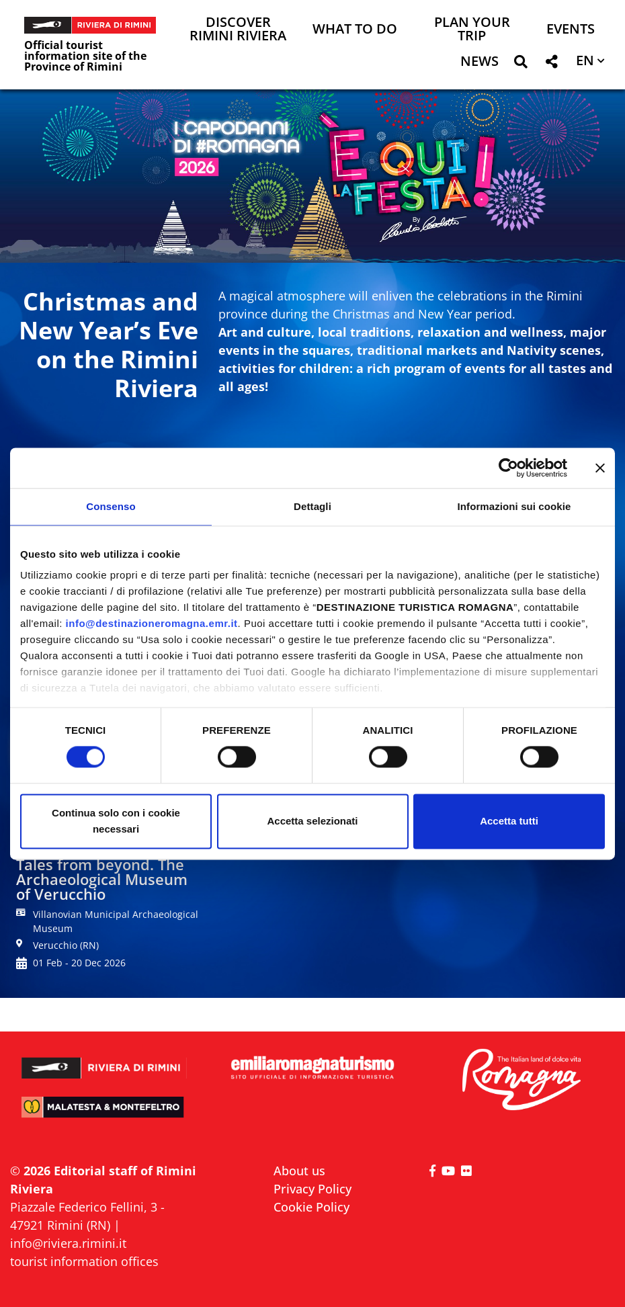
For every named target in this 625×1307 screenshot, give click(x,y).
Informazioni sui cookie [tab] (514, 506)
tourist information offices (84, 1261)
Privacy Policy (312, 1189)
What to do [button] (354, 30)
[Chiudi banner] (600, 467)
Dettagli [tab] (312, 506)
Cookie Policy (311, 1207)
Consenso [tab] (110, 506)
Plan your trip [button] (472, 29)
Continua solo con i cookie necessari (116, 821)
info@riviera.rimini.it (68, 1243)
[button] (520, 64)
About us (299, 1171)
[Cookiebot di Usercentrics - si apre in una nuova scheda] (508, 468)
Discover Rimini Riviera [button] (238, 29)
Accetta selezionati (312, 821)
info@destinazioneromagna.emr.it (152, 623)
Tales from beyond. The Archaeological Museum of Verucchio (102, 879)
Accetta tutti (509, 821)
